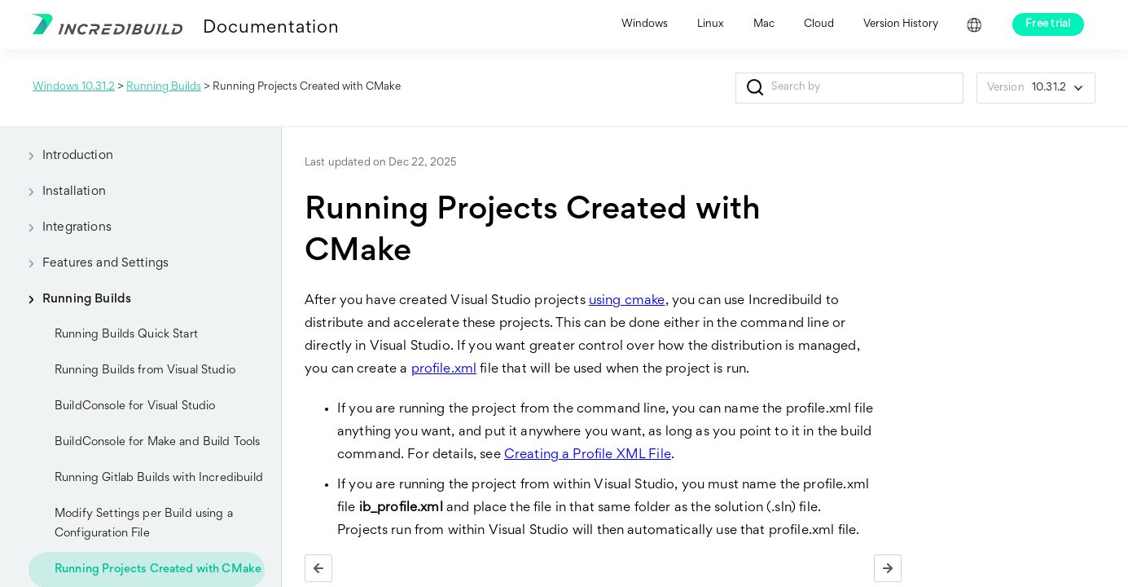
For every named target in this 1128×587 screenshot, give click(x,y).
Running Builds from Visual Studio (145, 370)
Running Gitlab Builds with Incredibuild (159, 478)
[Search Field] (849, 88)
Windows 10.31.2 (74, 87)
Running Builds (163, 87)
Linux (710, 24)
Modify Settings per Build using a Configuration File (144, 524)
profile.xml (444, 370)
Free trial (1048, 24)
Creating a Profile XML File (587, 455)
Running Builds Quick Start (126, 334)
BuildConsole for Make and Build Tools (158, 442)
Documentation (271, 28)
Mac (764, 24)
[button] (755, 88)
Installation (61, 192)
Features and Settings (92, 263)
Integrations (64, 227)
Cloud (819, 24)
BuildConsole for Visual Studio (135, 406)
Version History (900, 24)
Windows (644, 24)
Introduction (64, 156)
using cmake (627, 301)
